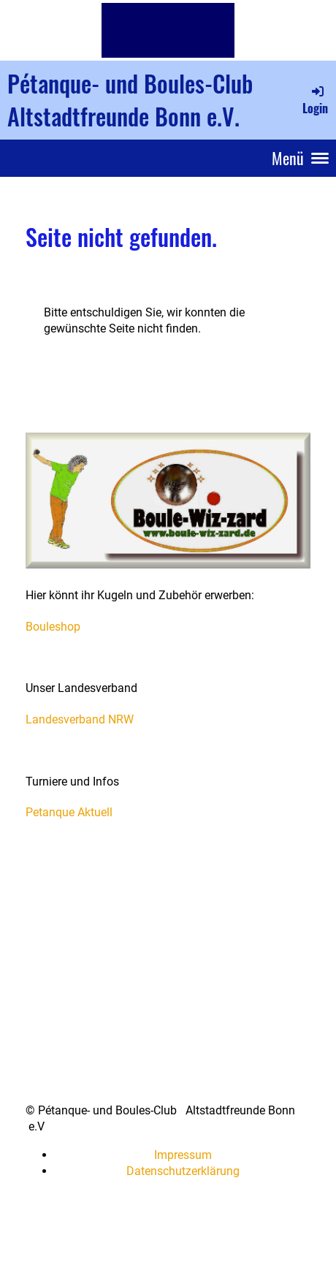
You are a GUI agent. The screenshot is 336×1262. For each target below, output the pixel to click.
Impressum (183, 1155)
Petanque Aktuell (69, 812)
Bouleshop (53, 627)
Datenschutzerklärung (183, 1171)
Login (315, 100)
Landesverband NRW (80, 719)
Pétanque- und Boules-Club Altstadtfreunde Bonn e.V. (130, 99)
